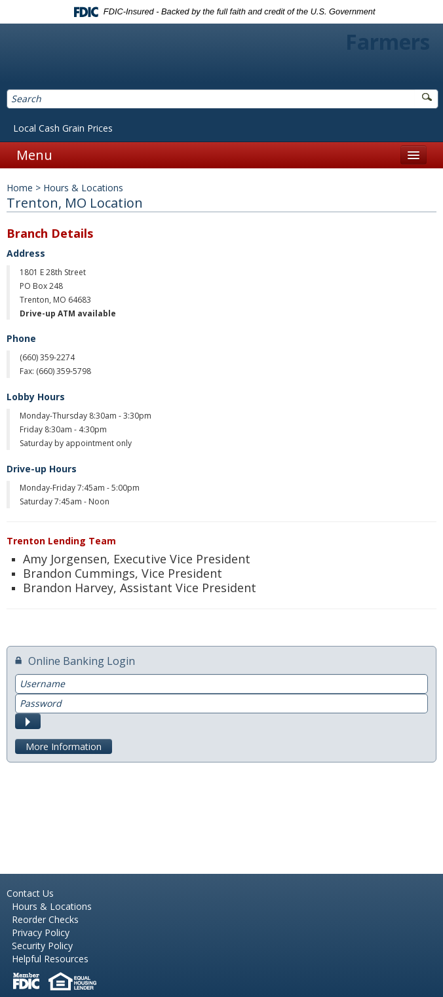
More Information (64, 746)
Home (20, 187)
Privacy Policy (40, 932)
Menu (34, 155)
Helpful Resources (50, 958)
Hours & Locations (52, 906)
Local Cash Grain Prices (63, 128)
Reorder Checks (45, 919)
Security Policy (42, 945)
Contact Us (30, 893)
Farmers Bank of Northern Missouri (221, 58)
